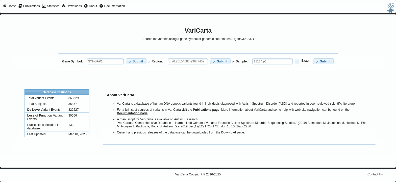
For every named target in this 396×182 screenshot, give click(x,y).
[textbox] (105, 61)
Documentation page (132, 113)
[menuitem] (9, 6)
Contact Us (375, 174)
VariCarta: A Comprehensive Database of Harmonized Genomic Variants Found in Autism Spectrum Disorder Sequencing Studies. (207, 123)
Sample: (242, 61)
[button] (136, 61)
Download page (232, 132)
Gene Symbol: (72, 61)
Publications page (206, 109)
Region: (157, 61)
